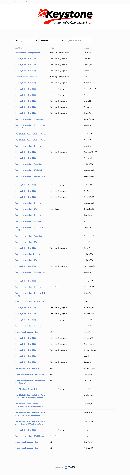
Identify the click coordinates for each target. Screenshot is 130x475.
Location (52, 41)
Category (26, 41)
